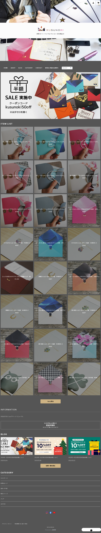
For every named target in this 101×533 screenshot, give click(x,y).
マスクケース (4, 478)
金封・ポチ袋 (4, 488)
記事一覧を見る (50, 466)
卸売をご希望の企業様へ (52, 68)
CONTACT (39, 68)
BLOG (20, 68)
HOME (6, 68)
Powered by (50, 530)
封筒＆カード (4, 483)
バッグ (2, 499)
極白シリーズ (4, 493)
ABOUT (13, 68)
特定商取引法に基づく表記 (21, 523)
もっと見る (51, 401)
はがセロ (3, 504)
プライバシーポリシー (7, 523)
